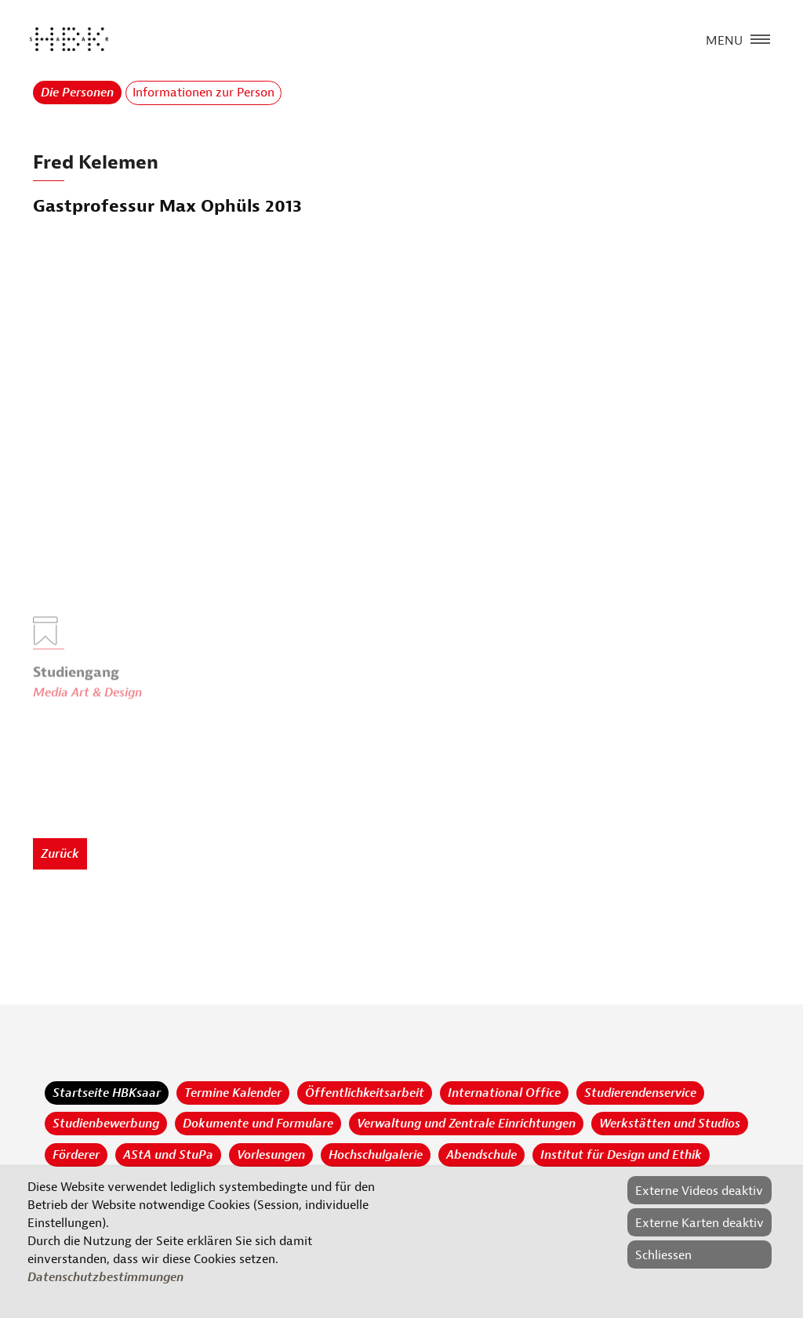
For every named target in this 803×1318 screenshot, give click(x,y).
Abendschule (481, 1155)
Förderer (76, 1155)
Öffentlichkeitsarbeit (364, 1093)
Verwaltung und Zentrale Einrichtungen (466, 1123)
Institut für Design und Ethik (621, 1155)
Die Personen (77, 92)
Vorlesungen (271, 1155)
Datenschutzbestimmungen (105, 1277)
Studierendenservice (640, 1093)
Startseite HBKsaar (107, 1093)
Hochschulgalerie (376, 1155)
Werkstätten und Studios (669, 1123)
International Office (504, 1093)
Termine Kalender (233, 1093)
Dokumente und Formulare (258, 1123)
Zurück (60, 854)
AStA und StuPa (168, 1155)
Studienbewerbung (106, 1123)
